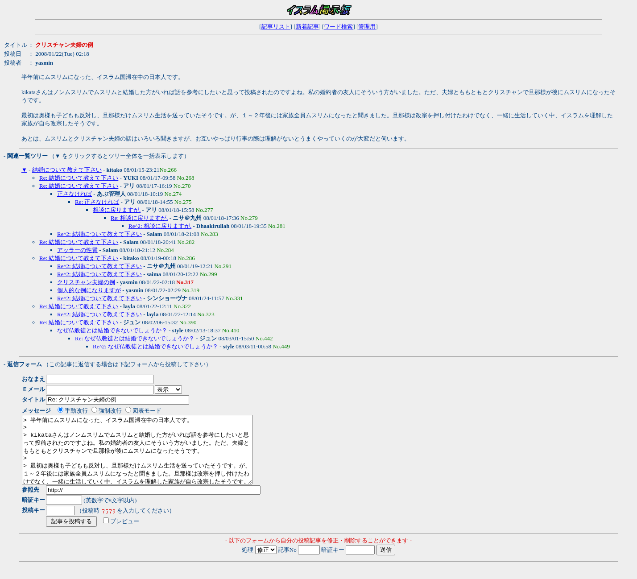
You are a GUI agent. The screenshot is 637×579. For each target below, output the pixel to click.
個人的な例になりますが (89, 290)
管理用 (367, 26)
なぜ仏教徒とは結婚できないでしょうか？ (112, 330)
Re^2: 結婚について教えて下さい (99, 234)
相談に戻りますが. (117, 210)
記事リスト (275, 26)
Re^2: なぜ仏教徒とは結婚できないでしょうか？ (155, 346)
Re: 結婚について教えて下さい (78, 177)
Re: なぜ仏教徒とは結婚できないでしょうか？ (134, 338)
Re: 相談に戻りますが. (139, 218)
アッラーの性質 (77, 250)
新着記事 (307, 26)
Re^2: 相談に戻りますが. (159, 226)
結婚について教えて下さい (67, 169)
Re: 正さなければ (97, 202)
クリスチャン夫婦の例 (86, 282)
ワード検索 (338, 26)
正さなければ (74, 193)
